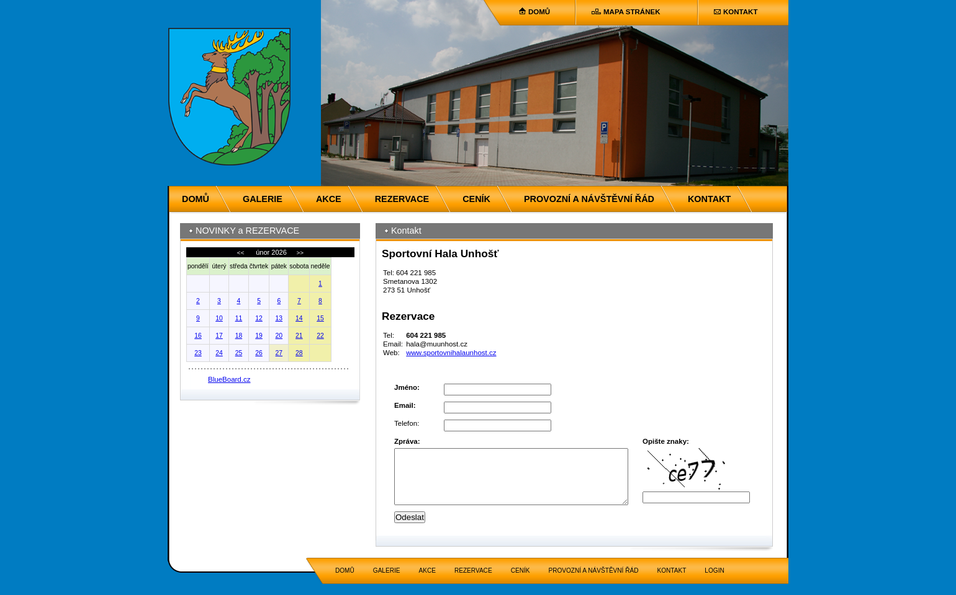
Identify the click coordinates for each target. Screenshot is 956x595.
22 (320, 335)
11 (239, 318)
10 (219, 318)
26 (259, 353)
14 (299, 318)
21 (299, 335)
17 (219, 335)
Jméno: (407, 387)
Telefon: (406, 423)
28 (299, 353)
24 (219, 353)
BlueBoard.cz (229, 379)
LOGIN (714, 581)
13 (279, 318)
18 (239, 335)
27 (279, 353)
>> (299, 252)
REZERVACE (402, 199)
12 (259, 318)
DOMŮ (539, 11)
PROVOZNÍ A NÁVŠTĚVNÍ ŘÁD (589, 199)
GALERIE (262, 199)
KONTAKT (740, 11)
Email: (405, 405)
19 (259, 335)
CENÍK (476, 199)
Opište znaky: (666, 441)
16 (198, 335)
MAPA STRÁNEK (631, 11)
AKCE (328, 199)
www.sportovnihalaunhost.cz (451, 352)
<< (241, 252)
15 (320, 318)
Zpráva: (407, 441)
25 (239, 353)
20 (279, 335)
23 (198, 353)
